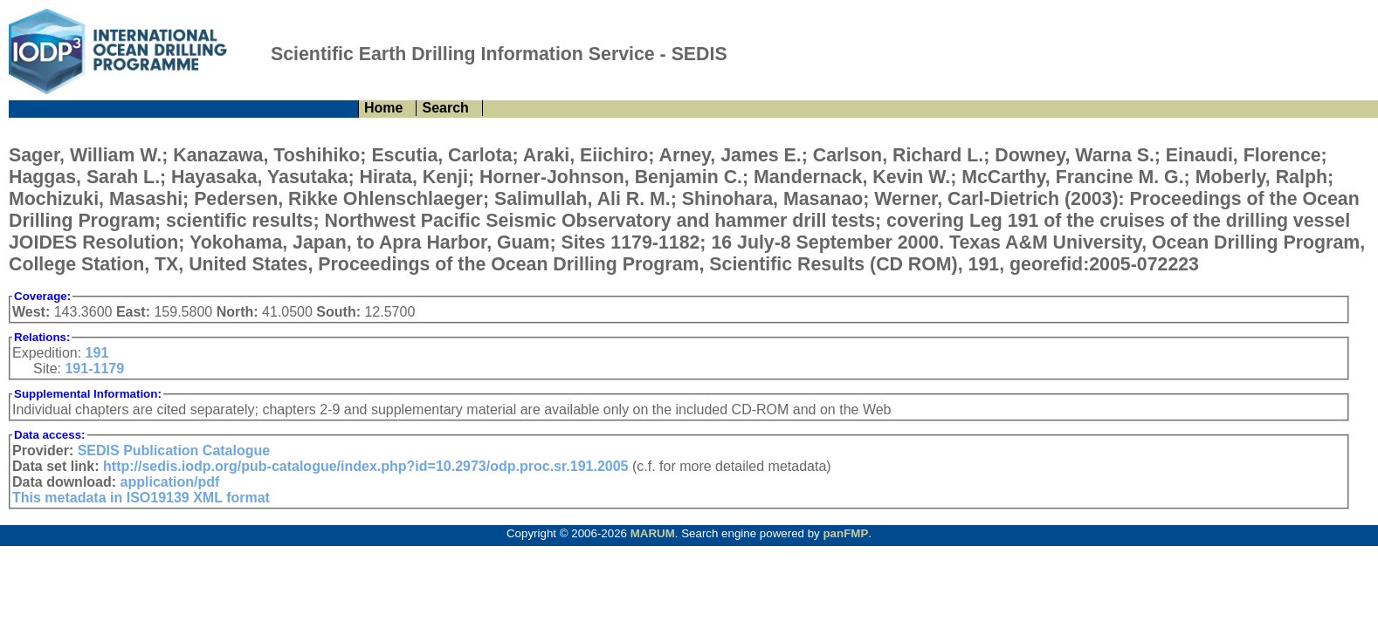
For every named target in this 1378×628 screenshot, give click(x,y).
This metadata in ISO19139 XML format (141, 497)
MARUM (652, 533)
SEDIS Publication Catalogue (174, 450)
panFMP (845, 533)
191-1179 (94, 368)
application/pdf (170, 481)
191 (97, 352)
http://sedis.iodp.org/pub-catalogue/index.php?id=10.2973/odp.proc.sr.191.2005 (365, 466)
